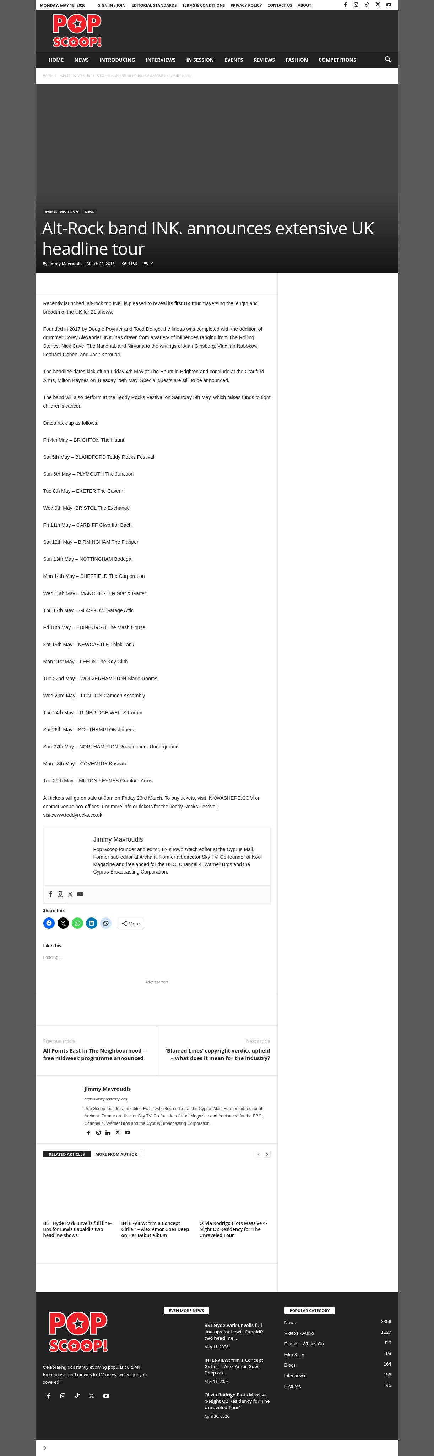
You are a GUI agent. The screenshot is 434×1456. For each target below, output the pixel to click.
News (81, 59)
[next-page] (267, 1154)
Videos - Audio (299, 1333)
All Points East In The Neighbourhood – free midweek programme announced (94, 1054)
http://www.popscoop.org (106, 1099)
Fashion (297, 59)
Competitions (337, 59)
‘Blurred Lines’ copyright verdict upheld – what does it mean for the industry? (218, 1054)
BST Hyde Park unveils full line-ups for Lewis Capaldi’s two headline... (235, 1331)
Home (56, 59)
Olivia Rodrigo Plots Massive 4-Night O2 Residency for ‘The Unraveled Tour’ (233, 1229)
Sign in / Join (111, 5)
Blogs (290, 1365)
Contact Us (279, 5)
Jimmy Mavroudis (65, 263)
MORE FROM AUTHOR (116, 1154)
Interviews (160, 59)
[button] (388, 60)
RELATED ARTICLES (67, 1154)
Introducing (117, 59)
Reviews (264, 59)
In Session (200, 59)
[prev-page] (258, 1154)
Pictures (292, 1386)
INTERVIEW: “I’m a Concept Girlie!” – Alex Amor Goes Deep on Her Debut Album (155, 1229)
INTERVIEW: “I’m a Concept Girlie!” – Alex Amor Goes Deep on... (234, 1366)
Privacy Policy (246, 5)
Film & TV (294, 1354)
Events (233, 59)
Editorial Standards (154, 5)
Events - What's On (74, 75)
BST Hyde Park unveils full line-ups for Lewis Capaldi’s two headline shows (77, 1229)
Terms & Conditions (203, 5)
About (304, 5)
